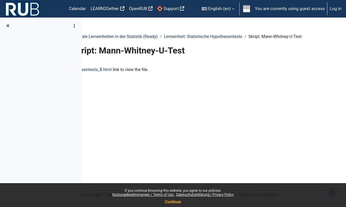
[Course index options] (74, 26)
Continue (173, 202)
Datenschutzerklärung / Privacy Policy (205, 195)
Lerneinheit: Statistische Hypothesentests (242, 36)
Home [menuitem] (57, 9)
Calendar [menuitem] (77, 8)
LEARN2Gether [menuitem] (104, 8)
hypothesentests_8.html (126, 76)
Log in (335, 8)
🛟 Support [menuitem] (168, 8)
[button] (218, 9)
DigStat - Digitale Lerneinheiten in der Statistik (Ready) (144, 36)
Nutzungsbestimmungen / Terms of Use (143, 195)
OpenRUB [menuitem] (138, 8)
